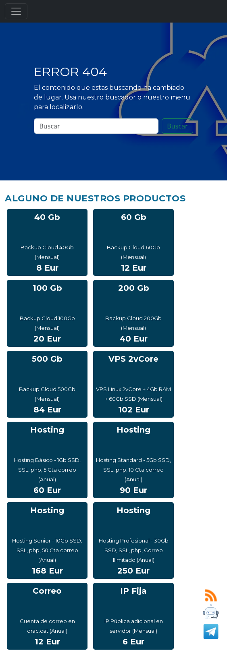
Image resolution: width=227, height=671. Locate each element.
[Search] (96, 126)
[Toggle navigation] (16, 11)
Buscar (177, 126)
